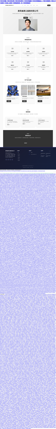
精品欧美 (13, 300)
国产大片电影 (7, 398)
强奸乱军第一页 (43, 372)
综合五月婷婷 (28, 202)
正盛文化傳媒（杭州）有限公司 (43, 156)
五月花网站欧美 (29, 253)
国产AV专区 (21, 365)
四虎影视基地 (21, 300)
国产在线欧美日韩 (12, 245)
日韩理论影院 (38, 354)
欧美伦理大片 (46, 354)
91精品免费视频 (24, 387)
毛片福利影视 (15, 198)
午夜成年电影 (21, 394)
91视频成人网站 (9, 214)
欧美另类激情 (45, 199)
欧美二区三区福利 (39, 242)
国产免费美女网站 (15, 355)
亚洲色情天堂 (42, 201)
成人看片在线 (13, 278)
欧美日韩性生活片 (9, 418)
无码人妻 (38, 369)
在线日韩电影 (52, 261)
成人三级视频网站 (26, 210)
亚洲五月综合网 (34, 376)
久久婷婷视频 (33, 307)
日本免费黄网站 (19, 193)
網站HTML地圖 (31, 167)
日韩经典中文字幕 (11, 304)
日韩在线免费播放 (3, 209)
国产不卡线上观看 (32, 241)
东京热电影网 (16, 261)
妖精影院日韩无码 (10, 184)
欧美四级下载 (44, 275)
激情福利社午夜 (35, 180)
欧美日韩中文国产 (19, 232)
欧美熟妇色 (31, 303)
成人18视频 (47, 300)
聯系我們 (37, 5)
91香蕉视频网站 (36, 191)
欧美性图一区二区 (51, 365)
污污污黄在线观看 (20, 383)
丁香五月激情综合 (31, 249)
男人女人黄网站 (52, 305)
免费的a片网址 (44, 351)
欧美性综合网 (16, 269)
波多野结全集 (8, 210)
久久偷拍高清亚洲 (43, 393)
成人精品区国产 (16, 219)
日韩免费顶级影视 (29, 393)
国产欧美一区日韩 (35, 268)
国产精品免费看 (40, 177)
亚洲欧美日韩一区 (48, 208)
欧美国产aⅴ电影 (44, 194)
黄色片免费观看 (10, 401)
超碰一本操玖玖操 (45, 412)
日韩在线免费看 (39, 378)
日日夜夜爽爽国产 (50, 298)
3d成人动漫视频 (31, 216)
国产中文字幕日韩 (24, 274)
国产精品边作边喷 (15, 267)
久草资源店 (5, 399)
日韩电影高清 (25, 381)
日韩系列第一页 (27, 205)
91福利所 (27, 409)
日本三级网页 (20, 266)
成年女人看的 (49, 274)
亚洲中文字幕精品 (20, 202)
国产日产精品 (7, 199)
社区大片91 (5, 411)
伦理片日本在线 (31, 212)
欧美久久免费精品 (12, 276)
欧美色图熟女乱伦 (50, 377)
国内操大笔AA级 (49, 182)
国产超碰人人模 (12, 182)
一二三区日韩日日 (12, 392)
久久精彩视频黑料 (33, 261)
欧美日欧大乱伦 (45, 388)
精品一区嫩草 (12, 254)
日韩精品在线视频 (35, 267)
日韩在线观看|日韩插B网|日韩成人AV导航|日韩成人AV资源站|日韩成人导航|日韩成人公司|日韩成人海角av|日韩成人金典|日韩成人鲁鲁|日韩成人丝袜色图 (21, 281)
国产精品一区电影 (31, 309)
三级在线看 (49, 405)
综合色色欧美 (13, 264)
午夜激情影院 (37, 252)
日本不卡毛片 (27, 238)
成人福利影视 (50, 312)
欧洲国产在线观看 (2, 276)
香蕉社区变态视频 (32, 207)
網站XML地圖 (24, 167)
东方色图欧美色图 (51, 229)
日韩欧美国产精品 (44, 383)
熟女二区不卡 (54, 406)
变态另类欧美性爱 (10, 312)
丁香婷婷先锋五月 (35, 177)
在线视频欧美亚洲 (30, 267)
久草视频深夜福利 (9, 417)
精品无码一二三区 (37, 358)
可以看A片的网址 (44, 183)
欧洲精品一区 (49, 276)
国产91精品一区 (25, 236)
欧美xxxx (42, 296)
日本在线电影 (16, 314)
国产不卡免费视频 (46, 272)
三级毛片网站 (7, 309)
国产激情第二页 (44, 398)
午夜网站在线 (4, 180)
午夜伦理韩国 (16, 371)
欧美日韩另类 (19, 227)
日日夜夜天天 (21, 226)
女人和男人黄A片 (32, 231)
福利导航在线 (34, 272)
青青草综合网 (21, 248)
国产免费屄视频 (45, 276)
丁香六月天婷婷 (33, 368)
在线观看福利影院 (36, 270)
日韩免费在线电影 (3, 186)
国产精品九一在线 (24, 225)
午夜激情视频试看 (5, 416)
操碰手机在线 (41, 370)
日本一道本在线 (10, 386)
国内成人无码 (29, 213)
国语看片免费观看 (20, 269)
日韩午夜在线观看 (26, 401)
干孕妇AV (24, 398)
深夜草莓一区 (49, 398)
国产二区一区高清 (43, 381)
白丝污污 (49, 387)
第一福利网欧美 (46, 205)
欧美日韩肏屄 (35, 266)
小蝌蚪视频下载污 (49, 407)
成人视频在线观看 (49, 383)
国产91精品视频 (31, 215)
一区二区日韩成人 (12, 373)
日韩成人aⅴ (8, 375)
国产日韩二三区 (40, 209)
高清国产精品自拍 (47, 309)
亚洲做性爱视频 (25, 254)
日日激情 (30, 425)
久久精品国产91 (12, 241)
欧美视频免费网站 (23, 187)
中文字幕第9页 (13, 250)
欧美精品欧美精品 (15, 266)
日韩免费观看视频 (19, 420)
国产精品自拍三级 (33, 420)
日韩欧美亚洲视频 (40, 204)
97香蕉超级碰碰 (14, 232)
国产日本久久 (21, 236)
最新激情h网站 (11, 314)
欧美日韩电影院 (27, 313)
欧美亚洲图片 (52, 226)
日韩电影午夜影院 (6, 317)
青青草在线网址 (29, 399)
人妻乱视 (18, 377)
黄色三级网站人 (17, 239)
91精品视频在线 (44, 254)
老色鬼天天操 (45, 211)
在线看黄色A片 (39, 383)
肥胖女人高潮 (24, 399)
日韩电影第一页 (9, 385)
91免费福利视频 (29, 197)
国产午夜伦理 (8, 195)
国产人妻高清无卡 (42, 229)
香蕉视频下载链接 (48, 369)
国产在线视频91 (30, 208)
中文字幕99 (16, 387)
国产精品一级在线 (26, 249)
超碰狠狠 (31, 305)
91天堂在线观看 (33, 263)
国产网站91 (17, 351)
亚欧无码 (3, 361)
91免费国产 (34, 408)
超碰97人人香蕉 (9, 190)
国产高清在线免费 (41, 224)
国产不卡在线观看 (6, 302)
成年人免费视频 (11, 393)
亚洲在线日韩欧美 (27, 258)
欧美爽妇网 (53, 294)
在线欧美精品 (36, 186)
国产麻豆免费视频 (17, 409)
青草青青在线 (53, 363)
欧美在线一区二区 (44, 424)
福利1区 (43, 417)
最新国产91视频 (20, 366)
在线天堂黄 (35, 317)
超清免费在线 (27, 419)
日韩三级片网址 (35, 388)
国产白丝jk (47, 302)
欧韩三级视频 (26, 384)
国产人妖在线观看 (16, 236)
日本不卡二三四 (11, 405)
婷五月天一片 (42, 306)
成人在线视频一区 (52, 183)
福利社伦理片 (39, 266)
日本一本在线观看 (27, 207)
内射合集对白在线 (7, 205)
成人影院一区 (46, 366)
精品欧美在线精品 (31, 401)
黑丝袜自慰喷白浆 (11, 387)
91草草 (4, 309)
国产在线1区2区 (8, 200)
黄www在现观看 (28, 368)
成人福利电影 (17, 384)
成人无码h (22, 317)
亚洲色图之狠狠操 (13, 296)
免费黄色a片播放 (36, 238)
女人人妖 (18, 299)
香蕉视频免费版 (9, 258)
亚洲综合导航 (30, 360)
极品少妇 (12, 363)
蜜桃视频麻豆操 (35, 212)
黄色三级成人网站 (12, 309)
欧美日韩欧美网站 (12, 259)
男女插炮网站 (22, 200)
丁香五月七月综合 (51, 302)
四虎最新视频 (12, 180)
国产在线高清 (10, 277)
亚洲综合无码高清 (37, 250)
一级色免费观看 (16, 364)
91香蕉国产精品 (3, 269)
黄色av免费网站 (30, 404)
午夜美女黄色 (2, 308)
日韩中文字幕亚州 (50, 220)
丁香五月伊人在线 (3, 238)
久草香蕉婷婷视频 (33, 398)
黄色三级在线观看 (21, 216)
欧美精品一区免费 (2, 270)
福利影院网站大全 (52, 225)
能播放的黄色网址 (52, 413)
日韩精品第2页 (9, 256)
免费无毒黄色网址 (24, 295)
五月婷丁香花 (42, 354)
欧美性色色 (51, 368)
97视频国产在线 (2, 407)
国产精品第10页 (44, 186)
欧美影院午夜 (7, 388)
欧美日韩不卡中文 (36, 239)
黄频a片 (32, 387)
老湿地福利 (28, 413)
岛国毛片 (8, 421)
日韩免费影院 (46, 397)
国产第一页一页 (12, 271)
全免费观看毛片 (4, 402)
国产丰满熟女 (17, 250)
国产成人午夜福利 (45, 317)
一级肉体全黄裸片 (44, 314)
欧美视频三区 (3, 219)
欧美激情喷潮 (45, 244)
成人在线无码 (44, 304)
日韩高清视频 (28, 266)
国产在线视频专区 (51, 248)
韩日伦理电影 (32, 313)
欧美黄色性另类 (12, 191)
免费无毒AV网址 (44, 295)
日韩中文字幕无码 (38, 314)
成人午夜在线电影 (15, 418)
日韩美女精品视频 (32, 223)
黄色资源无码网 (11, 270)
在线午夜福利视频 (26, 191)
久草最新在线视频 (14, 223)
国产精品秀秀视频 (18, 215)
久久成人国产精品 (43, 225)
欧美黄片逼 (34, 360)
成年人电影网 (25, 182)
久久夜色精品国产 (35, 204)
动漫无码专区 (51, 373)
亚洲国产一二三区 (16, 310)
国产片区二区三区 (27, 259)
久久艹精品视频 (14, 242)
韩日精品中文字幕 (21, 208)
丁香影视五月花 (31, 188)
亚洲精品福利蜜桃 (9, 223)
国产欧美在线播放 (23, 211)
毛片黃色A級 (47, 362)
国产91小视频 (30, 314)
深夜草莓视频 (44, 426)
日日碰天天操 (36, 232)
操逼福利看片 (20, 196)
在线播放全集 (34, 255)
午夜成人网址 (35, 195)
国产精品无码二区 (7, 224)
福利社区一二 (34, 245)
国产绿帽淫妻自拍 (36, 181)
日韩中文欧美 (50, 402)
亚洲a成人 (42, 422)
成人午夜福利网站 (49, 307)
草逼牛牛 (53, 314)
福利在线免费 (33, 273)
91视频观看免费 (46, 224)
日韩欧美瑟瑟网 (49, 314)
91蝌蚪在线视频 (15, 202)
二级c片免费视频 (3, 251)
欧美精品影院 (27, 181)
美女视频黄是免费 (27, 379)
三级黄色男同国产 (22, 305)
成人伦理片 (5, 355)
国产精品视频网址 (37, 384)
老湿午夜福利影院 (30, 264)
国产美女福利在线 (3, 204)
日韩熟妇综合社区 (39, 294)
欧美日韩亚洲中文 (51, 388)
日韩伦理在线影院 (31, 237)
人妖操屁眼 (6, 306)
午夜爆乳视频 (35, 216)
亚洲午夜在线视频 (39, 271)
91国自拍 (52, 404)
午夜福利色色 (30, 183)
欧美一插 (37, 380)
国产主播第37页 (16, 268)
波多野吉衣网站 (48, 186)
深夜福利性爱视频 (45, 193)
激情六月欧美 (50, 193)
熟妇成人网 (49, 361)
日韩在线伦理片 (7, 408)
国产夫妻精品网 (47, 184)
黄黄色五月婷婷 (34, 229)
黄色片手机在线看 (9, 262)
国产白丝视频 (22, 206)
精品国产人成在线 (38, 218)
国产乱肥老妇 (5, 217)
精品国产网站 (29, 199)
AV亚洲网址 (11, 354)
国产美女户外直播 (26, 251)
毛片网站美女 (15, 312)
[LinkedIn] (12, 159)
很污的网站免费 (41, 244)
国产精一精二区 (36, 194)
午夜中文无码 (10, 419)
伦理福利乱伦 (11, 381)
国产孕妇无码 (46, 181)
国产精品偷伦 (2, 397)
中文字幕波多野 (22, 407)
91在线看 (44, 305)
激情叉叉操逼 (40, 303)
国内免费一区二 (51, 262)
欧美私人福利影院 (38, 226)
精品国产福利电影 (12, 195)
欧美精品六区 (25, 403)
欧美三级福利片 (11, 199)
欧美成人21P (49, 409)
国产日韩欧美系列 (10, 355)
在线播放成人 (54, 269)
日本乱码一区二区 (16, 361)
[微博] (8, 159)
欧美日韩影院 (40, 424)
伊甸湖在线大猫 (7, 213)
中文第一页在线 (3, 207)
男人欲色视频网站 (49, 221)
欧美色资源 (19, 400)
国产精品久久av (46, 262)
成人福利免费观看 (5, 357)
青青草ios (52, 416)
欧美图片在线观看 (48, 192)
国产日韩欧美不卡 (26, 298)
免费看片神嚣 (32, 190)
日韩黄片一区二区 (46, 249)
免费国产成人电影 (3, 424)
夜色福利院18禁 (38, 234)
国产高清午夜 (40, 274)
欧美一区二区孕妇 (8, 250)
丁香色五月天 (48, 213)
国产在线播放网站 (47, 216)
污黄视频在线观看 (6, 208)
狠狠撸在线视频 (12, 240)
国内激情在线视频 (29, 225)
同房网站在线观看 (49, 355)
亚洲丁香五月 (23, 309)
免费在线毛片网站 (24, 196)
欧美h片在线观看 (6, 236)
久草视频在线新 (27, 188)
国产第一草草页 (46, 191)
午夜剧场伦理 (22, 298)
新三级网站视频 (28, 235)
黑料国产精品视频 (25, 297)
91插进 (27, 389)
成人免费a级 (51, 374)
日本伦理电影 (42, 228)
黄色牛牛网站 (5, 177)
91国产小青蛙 (48, 305)
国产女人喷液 (16, 235)
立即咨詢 (49, 5)
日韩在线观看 (42, 262)
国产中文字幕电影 (51, 219)
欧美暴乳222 (45, 380)
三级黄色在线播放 (8, 311)
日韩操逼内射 (2, 380)
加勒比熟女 (39, 381)
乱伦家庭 (31, 407)
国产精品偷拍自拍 (20, 414)
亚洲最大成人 (3, 408)
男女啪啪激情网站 (25, 228)
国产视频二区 (37, 273)
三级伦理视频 (29, 307)
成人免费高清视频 (29, 391)
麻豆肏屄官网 (13, 214)
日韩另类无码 (37, 263)
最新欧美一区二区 (48, 375)
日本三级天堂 (34, 233)
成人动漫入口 (41, 258)
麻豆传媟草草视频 (42, 263)
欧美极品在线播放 (11, 236)
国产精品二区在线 (3, 223)
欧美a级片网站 (7, 369)
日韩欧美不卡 (51, 412)
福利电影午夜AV (26, 260)
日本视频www (19, 402)
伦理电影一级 (45, 267)
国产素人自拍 (53, 297)
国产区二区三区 (50, 191)
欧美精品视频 (45, 370)
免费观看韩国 (41, 245)
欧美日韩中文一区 (6, 362)
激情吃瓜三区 (32, 385)
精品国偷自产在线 (44, 242)
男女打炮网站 (8, 269)
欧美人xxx (7, 381)
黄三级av (6, 294)
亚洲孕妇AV (5, 299)
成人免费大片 (39, 216)
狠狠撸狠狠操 (53, 265)
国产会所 (1, 379)
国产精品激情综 (44, 266)
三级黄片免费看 (53, 369)
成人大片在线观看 (48, 275)
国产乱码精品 (43, 243)
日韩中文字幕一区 (46, 368)
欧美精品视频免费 (27, 372)
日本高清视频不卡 (32, 252)
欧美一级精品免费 (27, 377)
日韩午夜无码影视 (20, 268)
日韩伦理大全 (53, 273)
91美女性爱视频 (48, 226)
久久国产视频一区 (40, 368)
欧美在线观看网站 (40, 188)
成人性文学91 (3, 390)
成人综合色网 (24, 263)
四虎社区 (23, 372)
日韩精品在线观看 (11, 307)
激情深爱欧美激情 (12, 224)
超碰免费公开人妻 (40, 264)
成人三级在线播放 (9, 230)
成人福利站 (6, 361)
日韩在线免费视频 (34, 399)
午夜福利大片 (26, 208)
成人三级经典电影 (20, 254)
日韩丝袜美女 (18, 395)
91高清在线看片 (9, 197)
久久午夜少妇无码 (36, 205)
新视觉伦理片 (3, 192)
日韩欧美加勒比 (20, 274)
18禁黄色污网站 (48, 233)
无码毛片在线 (28, 243)
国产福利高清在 (16, 304)
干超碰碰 (46, 379)
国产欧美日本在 (48, 360)
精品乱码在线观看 (3, 195)
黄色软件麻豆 (53, 217)
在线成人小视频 (20, 262)
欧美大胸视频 (13, 256)
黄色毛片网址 (13, 206)
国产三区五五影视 (47, 227)
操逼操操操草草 (24, 265)
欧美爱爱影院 (38, 201)
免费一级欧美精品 (18, 185)
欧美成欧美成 (39, 251)
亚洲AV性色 (48, 381)
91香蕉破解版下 (2, 423)
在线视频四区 (13, 187)
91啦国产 (27, 425)
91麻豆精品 (21, 380)
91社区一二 (31, 371)
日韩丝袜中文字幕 (4, 242)
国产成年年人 (52, 391)
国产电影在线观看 (6, 360)
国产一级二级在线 (6, 366)
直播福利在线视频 (10, 358)
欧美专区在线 (44, 190)
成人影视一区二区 (25, 203)
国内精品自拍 (27, 427)
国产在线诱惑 (12, 209)
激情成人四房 (19, 235)
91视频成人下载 (3, 221)
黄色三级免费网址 (25, 314)
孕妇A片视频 (18, 389)
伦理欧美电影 (50, 181)
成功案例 (31, 5)
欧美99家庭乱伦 (16, 208)
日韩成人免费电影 (34, 308)
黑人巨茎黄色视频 (39, 236)
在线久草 (48, 304)
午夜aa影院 (6, 400)
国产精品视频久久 (37, 235)
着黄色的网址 (14, 257)
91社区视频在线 (28, 234)
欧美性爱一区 (30, 361)
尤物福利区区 (30, 245)
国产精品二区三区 (50, 210)
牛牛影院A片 (5, 404)
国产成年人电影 (22, 204)
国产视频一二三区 (32, 234)
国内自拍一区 (28, 246)
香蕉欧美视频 (52, 399)
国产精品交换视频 (4, 376)
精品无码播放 (31, 227)
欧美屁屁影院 (40, 232)
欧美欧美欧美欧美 (3, 415)
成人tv (24, 404)
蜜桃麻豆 (29, 306)
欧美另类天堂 (7, 268)
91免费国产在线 (22, 264)
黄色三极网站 (19, 190)
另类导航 (47, 394)
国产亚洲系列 (17, 419)
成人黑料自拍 (4, 239)
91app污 (27, 367)
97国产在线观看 (32, 362)
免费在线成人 (8, 186)
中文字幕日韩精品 (39, 317)
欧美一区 (45, 392)
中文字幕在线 (38, 299)
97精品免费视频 (36, 198)
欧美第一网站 (31, 195)
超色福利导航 (38, 228)
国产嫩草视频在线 (13, 408)
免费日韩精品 (24, 234)
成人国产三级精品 (14, 190)
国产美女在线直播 (16, 354)
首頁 (22, 5)
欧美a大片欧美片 (36, 249)
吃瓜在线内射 (38, 248)
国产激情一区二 (41, 238)
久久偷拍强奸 (35, 193)
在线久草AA (3, 398)
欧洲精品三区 (8, 259)
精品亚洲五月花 (21, 191)
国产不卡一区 (28, 211)
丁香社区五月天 (11, 310)
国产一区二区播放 (17, 271)
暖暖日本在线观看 (10, 299)
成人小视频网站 (42, 358)
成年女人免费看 (16, 196)
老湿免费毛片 (36, 422)
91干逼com (11, 356)
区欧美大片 (15, 301)
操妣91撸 (13, 313)
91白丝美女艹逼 (23, 242)
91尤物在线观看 (52, 309)
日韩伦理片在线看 (4, 312)
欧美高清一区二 (5, 249)
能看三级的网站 (21, 364)
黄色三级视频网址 (9, 188)
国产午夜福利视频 (43, 213)
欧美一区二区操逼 (33, 213)
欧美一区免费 (30, 228)
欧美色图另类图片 (38, 398)
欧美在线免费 (35, 203)
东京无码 (42, 425)
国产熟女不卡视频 (45, 231)
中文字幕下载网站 (18, 238)
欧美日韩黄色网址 (38, 417)
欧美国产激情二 (41, 298)
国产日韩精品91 (46, 250)
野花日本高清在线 (24, 301)
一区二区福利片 (36, 237)
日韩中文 (35, 367)
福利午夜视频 (42, 382)
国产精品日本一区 (45, 294)
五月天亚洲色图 (45, 356)
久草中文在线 (27, 217)
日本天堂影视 (27, 242)
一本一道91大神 (12, 409)
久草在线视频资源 (43, 307)
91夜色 (46, 409)
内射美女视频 (26, 180)
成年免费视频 (15, 404)
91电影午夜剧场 (17, 313)
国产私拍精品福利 (42, 403)
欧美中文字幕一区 (10, 376)
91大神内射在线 (19, 230)
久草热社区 (45, 377)
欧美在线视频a (44, 268)
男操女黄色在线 (46, 220)
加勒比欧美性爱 (29, 182)
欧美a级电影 (45, 425)
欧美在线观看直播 (23, 247)
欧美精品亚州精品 (18, 181)
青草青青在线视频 (16, 207)
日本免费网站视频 (23, 243)
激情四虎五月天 (25, 359)
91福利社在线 (4, 428)
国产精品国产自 (25, 267)
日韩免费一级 (14, 272)
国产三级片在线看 (12, 369)
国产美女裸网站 (40, 254)
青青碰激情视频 (42, 379)
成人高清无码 (45, 204)
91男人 (37, 420)
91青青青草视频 (18, 252)
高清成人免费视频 (48, 203)
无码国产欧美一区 (19, 312)
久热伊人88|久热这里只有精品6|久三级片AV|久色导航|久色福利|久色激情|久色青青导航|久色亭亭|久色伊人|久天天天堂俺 (18, 288)
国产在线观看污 (42, 202)
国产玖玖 (52, 403)
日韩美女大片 (38, 296)
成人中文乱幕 (36, 188)
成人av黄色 (20, 397)
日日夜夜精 (15, 359)
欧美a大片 (40, 413)
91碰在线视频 (9, 415)
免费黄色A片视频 (32, 372)
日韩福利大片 (32, 356)
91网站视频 (23, 373)
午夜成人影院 (30, 248)
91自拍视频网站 (17, 200)
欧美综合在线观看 (4, 232)
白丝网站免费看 (12, 210)
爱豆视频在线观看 (12, 388)
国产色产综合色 (42, 184)
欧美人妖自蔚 (43, 261)
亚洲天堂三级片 (44, 222)
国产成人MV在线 (40, 267)
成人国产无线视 (18, 258)
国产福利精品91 (35, 391)
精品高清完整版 (4, 260)
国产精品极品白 (7, 255)
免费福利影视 (28, 356)
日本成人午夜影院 (32, 230)
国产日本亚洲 (3, 261)
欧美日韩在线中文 (13, 396)
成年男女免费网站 (32, 259)
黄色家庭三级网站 (28, 428)
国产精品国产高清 (49, 218)
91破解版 (2, 405)
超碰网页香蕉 (13, 204)
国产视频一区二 (33, 302)
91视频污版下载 (51, 184)
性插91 (21, 388)
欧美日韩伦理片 (51, 205)
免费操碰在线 (28, 192)
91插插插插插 (20, 385)
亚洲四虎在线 (17, 394)
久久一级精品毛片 (25, 370)
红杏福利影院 (10, 257)
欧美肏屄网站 (52, 213)
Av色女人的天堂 (42, 230)
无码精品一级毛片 (5, 202)
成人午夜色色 (54, 295)
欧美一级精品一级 (30, 403)
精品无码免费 (23, 227)
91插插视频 (12, 371)
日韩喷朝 (28, 355)
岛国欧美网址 (13, 189)
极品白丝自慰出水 (33, 201)
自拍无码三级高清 (44, 313)
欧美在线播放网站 (14, 426)
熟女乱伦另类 (24, 385)
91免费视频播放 (53, 393)
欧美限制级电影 (6, 372)
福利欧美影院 (35, 242)
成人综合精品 (48, 266)
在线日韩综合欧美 (44, 274)
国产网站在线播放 (16, 205)
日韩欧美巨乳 (30, 359)
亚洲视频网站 (38, 247)
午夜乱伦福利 (47, 200)
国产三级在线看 (2, 409)
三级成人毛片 (37, 385)
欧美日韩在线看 (20, 410)
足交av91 (52, 409)
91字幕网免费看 (36, 190)
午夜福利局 (6, 308)
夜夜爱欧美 (16, 297)
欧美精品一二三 (47, 187)
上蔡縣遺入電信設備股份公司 (48, 156)
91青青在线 (23, 354)
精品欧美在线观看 (24, 374)
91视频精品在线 (29, 220)
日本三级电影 (24, 202)
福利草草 (30, 351)
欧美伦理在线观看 (3, 259)
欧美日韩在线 (20, 355)
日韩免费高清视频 (9, 383)
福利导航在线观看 (32, 257)
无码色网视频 (49, 380)
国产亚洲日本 (30, 390)
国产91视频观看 (9, 187)
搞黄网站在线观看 (6, 273)
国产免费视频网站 (52, 197)
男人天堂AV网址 (14, 414)
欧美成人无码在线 (46, 395)
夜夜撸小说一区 (32, 181)
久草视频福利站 (2, 182)
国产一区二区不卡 (7, 261)
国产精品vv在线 (21, 304)
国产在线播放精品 (27, 252)
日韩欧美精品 (17, 224)
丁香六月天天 (22, 272)
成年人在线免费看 (25, 218)
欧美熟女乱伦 (12, 205)
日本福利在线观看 (19, 386)
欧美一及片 (49, 313)
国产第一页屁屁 (20, 418)
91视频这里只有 (17, 194)
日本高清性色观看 (21, 195)
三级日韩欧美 (23, 177)
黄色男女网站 (50, 296)
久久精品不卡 (24, 192)
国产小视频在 (28, 400)
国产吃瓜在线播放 (19, 426)
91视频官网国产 (51, 354)
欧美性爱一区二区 (40, 277)
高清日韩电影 (17, 245)
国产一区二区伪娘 (9, 238)
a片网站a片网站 (36, 278)
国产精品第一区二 (24, 391)
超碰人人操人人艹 (42, 386)
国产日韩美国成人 (5, 220)
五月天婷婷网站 (10, 193)
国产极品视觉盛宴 (48, 359)
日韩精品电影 (48, 357)
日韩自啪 (28, 381)
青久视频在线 (21, 182)
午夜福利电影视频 (36, 421)
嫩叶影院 (1, 401)
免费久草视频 (4, 256)
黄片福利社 (30, 380)
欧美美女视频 (11, 301)
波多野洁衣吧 (28, 385)
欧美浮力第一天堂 (10, 404)
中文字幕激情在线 (17, 237)
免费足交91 (28, 387)
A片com (34, 357)
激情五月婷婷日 (9, 253)
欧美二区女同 (26, 264)
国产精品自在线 (11, 268)
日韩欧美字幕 (35, 378)
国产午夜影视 (41, 385)
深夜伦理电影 (10, 211)
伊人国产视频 (46, 259)
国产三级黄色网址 (47, 261)
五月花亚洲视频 (15, 308)
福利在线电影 (54, 181)
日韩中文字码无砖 (36, 210)
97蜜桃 (29, 370)
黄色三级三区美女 (18, 187)
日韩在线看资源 (28, 398)
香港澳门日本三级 (38, 355)
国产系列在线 (6, 419)
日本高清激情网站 (41, 377)
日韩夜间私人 (14, 217)
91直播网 (14, 317)
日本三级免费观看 (40, 412)
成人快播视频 (33, 301)
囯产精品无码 (18, 188)
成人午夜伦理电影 (29, 196)
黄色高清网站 (51, 252)
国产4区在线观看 (47, 378)
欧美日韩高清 (14, 402)
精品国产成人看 (28, 382)
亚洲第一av (10, 400)
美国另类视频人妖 (31, 209)
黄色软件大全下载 (34, 219)
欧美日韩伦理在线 (46, 223)
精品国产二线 (25, 224)
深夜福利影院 (10, 272)
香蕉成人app (29, 295)
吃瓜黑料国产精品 (51, 200)
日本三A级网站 (33, 386)
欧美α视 (48, 426)
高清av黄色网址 (3, 247)
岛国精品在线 (32, 211)
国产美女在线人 (9, 413)
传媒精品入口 (10, 181)
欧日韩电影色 (50, 223)
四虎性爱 (39, 393)
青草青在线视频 (14, 398)
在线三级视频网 (34, 225)
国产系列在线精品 (3, 278)
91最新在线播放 (14, 411)
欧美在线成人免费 (3, 314)
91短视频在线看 (24, 201)
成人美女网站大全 (12, 183)
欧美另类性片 (3, 194)
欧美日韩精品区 (25, 261)
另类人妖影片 (54, 267)
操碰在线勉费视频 (41, 189)
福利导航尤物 (13, 238)
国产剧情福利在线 (22, 189)
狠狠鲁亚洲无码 (6, 196)
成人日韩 (20, 310)
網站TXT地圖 (27, 167)
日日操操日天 (16, 370)
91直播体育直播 (12, 207)
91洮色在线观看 (4, 254)
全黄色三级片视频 (32, 405)
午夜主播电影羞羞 (44, 195)
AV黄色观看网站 (8, 251)
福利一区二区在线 (5, 389)
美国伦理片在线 (46, 238)
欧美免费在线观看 (44, 221)
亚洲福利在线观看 (39, 260)
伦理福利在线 (17, 305)
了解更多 (31, 141)
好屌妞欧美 (48, 376)
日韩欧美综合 (8, 231)
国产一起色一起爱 (39, 215)
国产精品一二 (47, 219)
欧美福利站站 (25, 233)
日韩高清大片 (14, 188)
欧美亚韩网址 (4, 203)
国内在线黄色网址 (41, 309)
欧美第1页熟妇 (42, 272)
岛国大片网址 (4, 313)
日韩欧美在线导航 (20, 404)
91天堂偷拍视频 (26, 216)
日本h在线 (53, 379)
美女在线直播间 (51, 382)
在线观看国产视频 (41, 214)
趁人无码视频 (28, 190)
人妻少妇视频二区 (40, 297)
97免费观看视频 (54, 372)
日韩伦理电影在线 (43, 357)
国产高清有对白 (13, 391)
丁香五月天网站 (45, 361)
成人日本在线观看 (49, 389)
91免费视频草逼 (32, 214)
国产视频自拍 (17, 388)
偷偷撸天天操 (42, 419)
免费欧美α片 (34, 248)
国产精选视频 (25, 199)
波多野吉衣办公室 (38, 374)
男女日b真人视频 (17, 206)
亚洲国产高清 (12, 231)
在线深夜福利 (38, 262)
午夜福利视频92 (18, 186)
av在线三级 (44, 300)
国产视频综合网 (51, 423)
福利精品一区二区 (14, 416)
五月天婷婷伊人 (29, 263)
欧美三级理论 (28, 395)
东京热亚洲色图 (11, 361)
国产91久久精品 (22, 210)
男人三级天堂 (43, 241)
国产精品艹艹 (43, 408)
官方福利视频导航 (28, 247)
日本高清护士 (17, 260)
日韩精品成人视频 (38, 397)
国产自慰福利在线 (53, 400)
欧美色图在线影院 (30, 365)
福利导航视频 (4, 383)
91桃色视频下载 (43, 196)
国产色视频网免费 (10, 196)
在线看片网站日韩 (15, 225)
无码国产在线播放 (22, 205)
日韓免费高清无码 (10, 198)
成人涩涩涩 (18, 424)
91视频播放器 (29, 354)
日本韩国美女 (28, 275)
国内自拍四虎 (44, 310)
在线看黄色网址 (4, 413)
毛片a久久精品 (48, 386)
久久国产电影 (18, 244)
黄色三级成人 (8, 229)
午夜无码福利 (7, 390)
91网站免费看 (35, 404)
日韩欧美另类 (12, 380)
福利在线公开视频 (22, 423)
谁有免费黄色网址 (9, 201)
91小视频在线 (14, 306)
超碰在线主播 (44, 236)
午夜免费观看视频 (19, 378)
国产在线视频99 (44, 212)
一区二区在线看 (49, 194)
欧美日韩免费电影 (10, 228)
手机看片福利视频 (14, 385)
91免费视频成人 (19, 277)
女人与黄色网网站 (5, 304)
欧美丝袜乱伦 (35, 271)
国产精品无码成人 (21, 427)
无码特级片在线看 (51, 426)
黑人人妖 (38, 376)
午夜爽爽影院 (42, 199)
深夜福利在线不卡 (49, 244)
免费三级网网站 (36, 303)
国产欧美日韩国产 (30, 357)
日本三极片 (28, 394)
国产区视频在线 (14, 243)
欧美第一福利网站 (21, 250)
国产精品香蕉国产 (14, 262)
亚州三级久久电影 (37, 419)
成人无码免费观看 (50, 311)
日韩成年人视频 (8, 216)
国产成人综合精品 (38, 307)
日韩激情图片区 (41, 257)
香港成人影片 (51, 187)
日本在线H (8, 351)
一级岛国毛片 (18, 217)
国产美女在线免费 (22, 214)
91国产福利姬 (17, 300)
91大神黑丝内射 (50, 189)
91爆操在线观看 (49, 206)
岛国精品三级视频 (11, 212)
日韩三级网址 (37, 400)
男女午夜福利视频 (46, 228)
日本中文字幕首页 (8, 378)
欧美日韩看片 (35, 412)
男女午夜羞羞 (14, 244)
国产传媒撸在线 (34, 184)
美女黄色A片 (4, 367)
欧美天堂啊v (31, 311)
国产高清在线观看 (49, 209)
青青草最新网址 (7, 233)
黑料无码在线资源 (30, 270)
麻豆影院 (43, 378)
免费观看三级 (37, 373)
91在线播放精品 (39, 399)
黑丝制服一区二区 (14, 277)
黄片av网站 (28, 312)
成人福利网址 (32, 379)
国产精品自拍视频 (36, 365)
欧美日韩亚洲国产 (5, 359)
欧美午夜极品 (8, 222)
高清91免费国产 (22, 260)
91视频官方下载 (14, 177)
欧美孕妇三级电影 (5, 211)
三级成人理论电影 (23, 396)
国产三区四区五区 (8, 426)
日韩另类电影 (48, 391)
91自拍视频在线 (45, 402)
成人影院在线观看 (2, 298)
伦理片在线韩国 (2, 235)
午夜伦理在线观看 (20, 212)
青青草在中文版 (11, 359)
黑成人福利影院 (27, 227)
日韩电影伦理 (46, 189)
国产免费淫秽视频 (41, 259)
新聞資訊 (34, 5)
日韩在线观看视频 (37, 411)
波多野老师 (1, 382)
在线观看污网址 (23, 238)
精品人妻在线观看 (19, 413)
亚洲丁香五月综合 (21, 375)
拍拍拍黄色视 (32, 382)
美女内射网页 (4, 230)
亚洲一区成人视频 (8, 237)
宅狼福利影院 (25, 219)
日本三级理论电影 (52, 266)
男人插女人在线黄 (41, 278)
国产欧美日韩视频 (3, 271)
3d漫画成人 (24, 420)
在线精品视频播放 (49, 364)
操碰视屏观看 (38, 272)
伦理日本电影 (41, 365)
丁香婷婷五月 (45, 177)
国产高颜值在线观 (5, 225)
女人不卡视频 (50, 250)
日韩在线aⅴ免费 (52, 418)
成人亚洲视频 (7, 212)
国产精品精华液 (5, 187)
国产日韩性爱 (45, 198)
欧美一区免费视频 (53, 370)
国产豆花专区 (42, 240)
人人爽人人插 (36, 192)
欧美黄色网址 (34, 354)
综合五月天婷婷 (16, 397)
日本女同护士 (9, 189)
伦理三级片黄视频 (10, 202)
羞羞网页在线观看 (38, 265)
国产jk (37, 368)
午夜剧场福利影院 (27, 422)
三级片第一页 (23, 230)
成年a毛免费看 (19, 372)
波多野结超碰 (15, 184)
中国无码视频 (13, 215)
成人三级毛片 (53, 390)
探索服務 (25, 17)
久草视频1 (44, 363)
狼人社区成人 (21, 222)
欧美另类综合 (28, 420)
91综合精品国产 (31, 203)
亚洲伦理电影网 (42, 410)
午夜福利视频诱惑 (50, 303)
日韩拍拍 (17, 369)
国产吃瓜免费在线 (49, 254)
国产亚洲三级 (12, 390)
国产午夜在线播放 (5, 257)
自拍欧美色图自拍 (42, 362)
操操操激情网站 (33, 310)
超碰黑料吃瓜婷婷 (25, 418)
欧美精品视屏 (39, 219)
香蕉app (28, 303)
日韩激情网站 (48, 183)
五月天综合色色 (10, 234)
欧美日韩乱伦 (3, 369)
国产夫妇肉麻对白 (4, 420)
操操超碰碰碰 (41, 210)
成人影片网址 (41, 253)
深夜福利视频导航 (34, 182)
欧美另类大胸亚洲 (46, 240)
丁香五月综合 (10, 264)
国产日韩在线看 (26, 408)
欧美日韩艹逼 (9, 379)
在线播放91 (41, 376)
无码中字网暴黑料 (14, 234)
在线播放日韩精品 (21, 362)
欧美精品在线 (16, 212)
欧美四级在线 (38, 185)
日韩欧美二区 (50, 258)
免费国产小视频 (53, 275)
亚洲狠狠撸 (31, 317)
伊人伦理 (8, 296)
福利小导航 (31, 364)
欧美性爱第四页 (17, 204)
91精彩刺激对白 (5, 188)
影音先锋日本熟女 (7, 371)
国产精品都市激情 (50, 199)
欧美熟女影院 (24, 184)
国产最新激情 (23, 235)
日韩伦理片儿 (38, 386)
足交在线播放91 (5, 181)
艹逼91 (25, 367)
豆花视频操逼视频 (52, 306)
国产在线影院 (33, 187)
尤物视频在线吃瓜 (37, 362)
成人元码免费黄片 (31, 276)
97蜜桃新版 (29, 310)
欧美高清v (47, 411)
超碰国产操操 (47, 358)
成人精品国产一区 (52, 376)
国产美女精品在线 (44, 218)
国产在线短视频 (43, 197)
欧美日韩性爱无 (38, 301)
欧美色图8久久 (32, 373)
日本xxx (5, 391)
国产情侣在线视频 (20, 228)
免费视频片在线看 (41, 252)
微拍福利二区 (42, 185)
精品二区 (3, 412)
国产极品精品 (23, 259)
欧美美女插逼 (33, 400)
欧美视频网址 (26, 406)
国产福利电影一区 (47, 418)
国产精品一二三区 (11, 208)
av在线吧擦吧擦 (14, 197)
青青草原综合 (43, 200)
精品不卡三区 (32, 394)
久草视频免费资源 (27, 241)
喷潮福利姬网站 (14, 424)
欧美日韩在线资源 (41, 256)
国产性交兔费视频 (4, 253)
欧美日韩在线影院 (49, 351)
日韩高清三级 (22, 408)
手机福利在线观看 (25, 380)
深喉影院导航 (8, 241)
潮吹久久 (11, 423)
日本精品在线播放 (12, 351)
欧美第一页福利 (9, 260)
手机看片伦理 (42, 301)
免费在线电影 (23, 368)
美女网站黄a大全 (46, 252)
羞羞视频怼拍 (42, 395)
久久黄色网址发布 (36, 211)
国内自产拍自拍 (24, 232)
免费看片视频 (31, 409)
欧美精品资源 (49, 260)
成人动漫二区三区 (3, 210)
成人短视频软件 (25, 255)
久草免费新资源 (22, 186)
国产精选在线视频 (30, 369)
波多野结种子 (19, 223)
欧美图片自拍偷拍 (18, 373)
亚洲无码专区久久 (48, 236)
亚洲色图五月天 (37, 199)
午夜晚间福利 (30, 272)
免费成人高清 (5, 234)
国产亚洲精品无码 (39, 182)
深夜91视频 (28, 396)
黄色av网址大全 (16, 213)
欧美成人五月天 (9, 278)
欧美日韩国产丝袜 (25, 248)
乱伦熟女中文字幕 (31, 191)
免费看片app (47, 299)
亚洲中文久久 (9, 377)
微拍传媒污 (41, 384)
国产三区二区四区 (40, 308)
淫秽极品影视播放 (17, 247)
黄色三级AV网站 (7, 235)
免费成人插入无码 (48, 403)
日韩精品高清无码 (43, 265)
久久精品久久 (13, 237)
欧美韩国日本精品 (20, 371)
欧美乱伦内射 (23, 411)
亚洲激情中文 (45, 209)
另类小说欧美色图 (53, 422)
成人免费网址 (35, 227)
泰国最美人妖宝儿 (42, 400)
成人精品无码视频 (52, 255)
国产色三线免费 (44, 182)
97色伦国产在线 (22, 278)
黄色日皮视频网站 (8, 298)
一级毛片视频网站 (49, 269)
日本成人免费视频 (10, 225)
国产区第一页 (45, 296)
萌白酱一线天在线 (9, 248)
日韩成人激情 (42, 409)
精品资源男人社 (7, 219)
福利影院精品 (4, 241)
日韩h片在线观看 (48, 190)
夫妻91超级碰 (50, 379)
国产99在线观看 (22, 363)
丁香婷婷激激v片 (12, 239)
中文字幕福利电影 (24, 262)
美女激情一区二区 (22, 231)
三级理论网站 (32, 192)
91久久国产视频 (42, 187)
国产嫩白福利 (21, 224)
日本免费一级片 (19, 295)
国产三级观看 (31, 239)
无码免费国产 (13, 298)
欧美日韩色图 (45, 311)
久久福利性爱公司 (7, 396)
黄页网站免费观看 (46, 427)
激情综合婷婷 (42, 235)
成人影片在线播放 (52, 256)
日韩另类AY (40, 312)
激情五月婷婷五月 (40, 427)
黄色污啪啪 (5, 295)
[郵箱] (10, 159)
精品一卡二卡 (40, 268)
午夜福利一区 (35, 221)
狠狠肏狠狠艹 (37, 309)
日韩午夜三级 (12, 216)
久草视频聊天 (11, 317)
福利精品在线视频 (26, 206)
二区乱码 (17, 375)
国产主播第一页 (22, 209)
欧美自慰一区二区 (3, 395)
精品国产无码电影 (38, 243)
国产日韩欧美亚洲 (34, 300)
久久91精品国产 (40, 276)
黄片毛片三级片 (44, 364)
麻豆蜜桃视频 (33, 224)
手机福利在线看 (7, 191)
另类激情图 (39, 407)
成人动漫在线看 (20, 198)
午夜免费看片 (22, 237)
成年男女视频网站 (2, 381)
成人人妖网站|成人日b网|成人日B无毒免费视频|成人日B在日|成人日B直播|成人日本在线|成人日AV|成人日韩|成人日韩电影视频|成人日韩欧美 (31, 292)
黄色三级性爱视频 (18, 259)
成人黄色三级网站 (31, 205)
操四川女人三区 (16, 216)
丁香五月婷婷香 (50, 259)
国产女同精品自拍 (51, 384)
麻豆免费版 (48, 367)
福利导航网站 (39, 227)
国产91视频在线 (5, 227)
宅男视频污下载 (22, 412)
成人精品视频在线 (22, 241)
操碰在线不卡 (17, 248)
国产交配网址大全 (9, 243)
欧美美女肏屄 (30, 410)
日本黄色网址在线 (4, 418)
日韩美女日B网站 (13, 247)
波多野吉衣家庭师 (14, 417)
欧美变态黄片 (34, 228)
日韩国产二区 (22, 249)
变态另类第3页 (41, 198)
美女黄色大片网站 (50, 424)
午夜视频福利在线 (10, 370)
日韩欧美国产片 (17, 425)
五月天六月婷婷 (45, 217)
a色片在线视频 (42, 247)
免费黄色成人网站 (38, 360)
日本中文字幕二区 (41, 191)
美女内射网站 (47, 301)
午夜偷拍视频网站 (31, 418)
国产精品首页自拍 (22, 313)
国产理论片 (53, 296)
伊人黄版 (40, 304)
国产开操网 (31, 408)
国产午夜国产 (33, 411)
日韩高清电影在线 (6, 393)
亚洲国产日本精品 (45, 404)
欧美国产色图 (42, 248)
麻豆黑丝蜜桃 (15, 381)
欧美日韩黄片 (43, 219)
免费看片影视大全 (31, 278)
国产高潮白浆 (28, 277)
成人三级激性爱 (31, 427)
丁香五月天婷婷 (44, 192)
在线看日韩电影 (46, 239)
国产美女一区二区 (49, 268)
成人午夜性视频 (22, 258)
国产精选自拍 (21, 229)
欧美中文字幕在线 (7, 297)
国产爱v (31, 363)
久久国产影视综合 (43, 407)
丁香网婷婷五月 (52, 304)
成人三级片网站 (40, 414)
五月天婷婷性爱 (51, 185)
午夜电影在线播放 (4, 206)
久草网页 (50, 419)
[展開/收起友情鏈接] (50, 151)
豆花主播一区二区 (49, 222)
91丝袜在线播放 (35, 387)
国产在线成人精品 (31, 210)
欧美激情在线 (29, 415)
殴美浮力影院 (31, 375)
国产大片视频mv (12, 200)
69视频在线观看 (52, 395)
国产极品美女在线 (29, 233)
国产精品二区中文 (44, 269)
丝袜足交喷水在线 (46, 365)
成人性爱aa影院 (17, 214)
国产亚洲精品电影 (25, 212)
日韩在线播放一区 (24, 197)
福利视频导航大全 (40, 361)
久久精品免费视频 (42, 207)
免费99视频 (17, 403)
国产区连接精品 (6, 382)
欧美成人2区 (38, 408)
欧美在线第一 (9, 206)
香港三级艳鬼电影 (11, 360)
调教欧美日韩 (31, 242)
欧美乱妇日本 (29, 256)
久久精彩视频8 (29, 273)
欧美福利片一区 (49, 251)
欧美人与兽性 (24, 275)
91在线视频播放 (30, 254)
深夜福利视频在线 (38, 372)
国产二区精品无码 (46, 246)
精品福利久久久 (8, 209)
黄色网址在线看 (47, 263)
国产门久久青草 (35, 236)
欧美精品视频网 (6, 405)
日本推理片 (51, 410)
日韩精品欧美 (35, 403)
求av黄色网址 (29, 417)
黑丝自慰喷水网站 (11, 233)
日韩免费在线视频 (7, 182)
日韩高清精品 (6, 310)
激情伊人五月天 (11, 192)
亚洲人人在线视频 (23, 253)
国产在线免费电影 (35, 363)
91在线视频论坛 (20, 233)
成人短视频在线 (14, 295)
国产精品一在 (29, 261)
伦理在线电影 (36, 209)
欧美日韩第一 (32, 377)
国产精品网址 (50, 234)
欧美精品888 (37, 394)
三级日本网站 (31, 206)
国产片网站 (35, 313)
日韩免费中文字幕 (44, 232)
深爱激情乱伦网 (48, 399)
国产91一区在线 (8, 240)
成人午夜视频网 (37, 253)
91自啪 (36, 405)
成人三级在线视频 (22, 240)
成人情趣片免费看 (38, 233)
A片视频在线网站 (42, 205)
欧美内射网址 (35, 251)
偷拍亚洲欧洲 (34, 390)
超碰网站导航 (32, 193)
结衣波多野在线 (18, 177)
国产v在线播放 (11, 255)
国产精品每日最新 (37, 379)
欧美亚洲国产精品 (43, 251)
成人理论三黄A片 (18, 379)
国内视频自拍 (32, 266)
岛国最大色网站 (50, 425)
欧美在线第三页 (24, 303)
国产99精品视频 (38, 261)
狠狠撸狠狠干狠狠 (3, 222)
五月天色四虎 (40, 186)
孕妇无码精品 (9, 249)
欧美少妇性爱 (53, 271)
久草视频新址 (32, 277)
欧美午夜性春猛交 (14, 246)
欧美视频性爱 (46, 373)
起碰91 (6, 422)
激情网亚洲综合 (37, 231)
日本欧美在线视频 (18, 391)
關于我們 (25, 5)
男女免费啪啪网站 (38, 375)
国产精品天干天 (9, 395)
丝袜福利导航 (36, 276)
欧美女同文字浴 (45, 270)
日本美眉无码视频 (42, 255)
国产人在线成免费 (5, 263)
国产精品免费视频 (17, 276)
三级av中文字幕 (52, 227)
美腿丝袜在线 (34, 410)
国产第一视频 (36, 297)
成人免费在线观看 (39, 206)
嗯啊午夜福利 (16, 192)
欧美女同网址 (15, 255)
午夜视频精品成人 (10, 266)
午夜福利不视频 (19, 301)
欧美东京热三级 (3, 213)
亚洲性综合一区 (42, 246)
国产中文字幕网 (50, 230)
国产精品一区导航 (4, 190)
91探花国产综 (7, 356)
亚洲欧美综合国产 (5, 303)
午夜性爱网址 (5, 368)
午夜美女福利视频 (20, 294)
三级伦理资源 (32, 198)
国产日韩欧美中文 (16, 231)
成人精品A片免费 (4, 214)
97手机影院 (44, 406)
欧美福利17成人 (12, 229)
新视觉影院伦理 (14, 181)
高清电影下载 (35, 215)
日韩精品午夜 (32, 232)
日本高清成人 (11, 275)
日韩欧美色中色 (45, 258)
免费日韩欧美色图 (48, 180)
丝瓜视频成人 (41, 273)
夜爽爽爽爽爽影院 (35, 274)
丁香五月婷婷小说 (32, 235)
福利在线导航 (44, 367)
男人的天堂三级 (17, 189)
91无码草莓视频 (2, 371)
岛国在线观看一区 (21, 270)
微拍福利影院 (20, 213)
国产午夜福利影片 (27, 405)
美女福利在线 (23, 183)
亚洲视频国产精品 (37, 392)
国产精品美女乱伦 (22, 419)
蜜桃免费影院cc (16, 199)
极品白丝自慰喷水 (33, 265)
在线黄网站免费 (50, 397)
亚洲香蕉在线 (7, 270)
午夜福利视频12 (38, 240)
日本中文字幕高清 (9, 242)
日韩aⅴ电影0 (45, 297)
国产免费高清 (46, 241)
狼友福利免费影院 (28, 185)
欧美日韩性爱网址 (48, 406)
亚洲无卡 (37, 423)
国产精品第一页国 (35, 254)
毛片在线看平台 (27, 186)
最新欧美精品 (28, 232)
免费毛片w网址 (46, 382)
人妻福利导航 (44, 208)
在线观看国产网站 (19, 255)
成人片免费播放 (33, 415)
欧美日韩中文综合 (27, 240)
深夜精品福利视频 (41, 371)
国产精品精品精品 (53, 195)
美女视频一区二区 (24, 296)
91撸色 (20, 354)
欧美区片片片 (53, 359)
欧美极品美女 (23, 215)
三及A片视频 (29, 376)
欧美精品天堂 (42, 250)
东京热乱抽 (4, 374)
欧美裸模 (10, 414)
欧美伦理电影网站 (26, 194)
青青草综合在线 (7, 207)
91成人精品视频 (22, 406)
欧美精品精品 (25, 226)
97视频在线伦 (28, 392)
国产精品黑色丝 (49, 270)
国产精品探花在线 (26, 294)
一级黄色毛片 (22, 276)
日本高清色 (29, 389)
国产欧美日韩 (24, 266)
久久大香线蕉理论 (23, 190)
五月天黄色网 (49, 393)
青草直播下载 (13, 185)
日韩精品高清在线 (25, 390)
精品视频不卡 (41, 366)
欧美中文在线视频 (35, 426)
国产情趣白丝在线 (41, 181)
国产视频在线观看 (47, 243)
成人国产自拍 (40, 270)
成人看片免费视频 (9, 246)
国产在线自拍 (48, 195)
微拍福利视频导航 (6, 354)
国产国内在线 (17, 226)
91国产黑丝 (21, 403)
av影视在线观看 (34, 269)
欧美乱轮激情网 (32, 194)
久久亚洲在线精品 (27, 214)
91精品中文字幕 (10, 267)
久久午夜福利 (44, 180)
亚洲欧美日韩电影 (49, 242)
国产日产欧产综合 (4, 375)
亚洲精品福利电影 (17, 278)
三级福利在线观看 (21, 256)
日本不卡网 (31, 424)
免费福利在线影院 (39, 180)
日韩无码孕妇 (7, 414)
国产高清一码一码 (20, 376)
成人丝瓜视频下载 (52, 358)
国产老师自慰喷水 (49, 267)
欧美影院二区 (35, 305)
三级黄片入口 (2, 184)
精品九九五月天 (38, 196)
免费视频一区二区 (26, 250)
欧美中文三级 (45, 277)
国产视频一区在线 (3, 243)
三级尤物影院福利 (14, 253)
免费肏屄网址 (40, 190)
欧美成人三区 (17, 406)
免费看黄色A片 (14, 211)
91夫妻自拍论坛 (25, 410)
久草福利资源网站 (14, 383)
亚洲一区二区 (23, 421)
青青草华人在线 (46, 384)
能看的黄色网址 (39, 300)
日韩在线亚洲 (20, 314)
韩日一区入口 (47, 423)
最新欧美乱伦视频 (25, 229)
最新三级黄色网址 (45, 308)
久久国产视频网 (45, 385)
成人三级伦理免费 (40, 193)
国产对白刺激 (23, 402)
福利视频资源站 (25, 361)
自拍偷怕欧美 (40, 313)
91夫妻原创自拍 (47, 197)
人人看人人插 (6, 272)
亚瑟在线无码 (18, 272)
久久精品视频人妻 (20, 261)
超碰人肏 (31, 412)
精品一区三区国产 (3, 246)
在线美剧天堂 (20, 225)
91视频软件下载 (12, 394)
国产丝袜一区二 (25, 426)
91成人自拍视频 (45, 206)
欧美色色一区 (46, 417)
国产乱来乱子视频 (51, 272)
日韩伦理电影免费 (16, 363)
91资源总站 (28, 358)
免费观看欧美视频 (25, 245)
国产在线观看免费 (36, 304)
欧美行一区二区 (13, 260)
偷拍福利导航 (43, 216)
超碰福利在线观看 (43, 233)
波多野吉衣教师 (6, 184)
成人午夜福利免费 (13, 252)
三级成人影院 (33, 253)
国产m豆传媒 (36, 406)
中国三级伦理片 (53, 381)
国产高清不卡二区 (49, 277)
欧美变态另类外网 (4, 385)
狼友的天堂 (43, 359)
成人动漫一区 (12, 219)
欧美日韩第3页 (25, 369)
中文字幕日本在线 (32, 243)
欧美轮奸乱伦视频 (24, 415)
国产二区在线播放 (29, 296)
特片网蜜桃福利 (20, 192)
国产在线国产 (41, 380)
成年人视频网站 (53, 233)
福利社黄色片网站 (20, 184)
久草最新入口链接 (46, 235)
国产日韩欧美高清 (17, 240)
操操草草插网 (34, 389)
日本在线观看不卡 (40, 217)
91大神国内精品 (51, 411)
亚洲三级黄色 (32, 370)
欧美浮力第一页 (23, 416)
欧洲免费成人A (42, 234)
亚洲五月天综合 (9, 402)
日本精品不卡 (31, 217)
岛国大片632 (18, 412)
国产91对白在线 (49, 204)
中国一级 (32, 421)
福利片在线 (18, 382)
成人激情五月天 (20, 218)
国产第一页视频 (52, 243)
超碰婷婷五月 (33, 199)
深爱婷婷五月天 (27, 305)
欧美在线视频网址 (29, 219)
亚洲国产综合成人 (6, 305)
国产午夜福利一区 (9, 185)
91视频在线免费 (29, 397)
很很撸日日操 (12, 213)
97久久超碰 (52, 398)
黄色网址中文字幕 (30, 236)
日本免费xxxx (36, 414)
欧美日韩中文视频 (14, 372)
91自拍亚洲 (24, 394)
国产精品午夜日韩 (41, 423)
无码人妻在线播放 (7, 245)
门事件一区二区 (35, 206)
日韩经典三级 (53, 380)
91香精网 (10, 398)
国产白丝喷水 (32, 246)
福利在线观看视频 (13, 415)
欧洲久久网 (7, 384)
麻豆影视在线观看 (51, 257)
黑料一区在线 (52, 196)
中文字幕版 (43, 374)
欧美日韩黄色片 (27, 407)
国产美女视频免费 (31, 238)
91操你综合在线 (43, 302)
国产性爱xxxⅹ (53, 387)
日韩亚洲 (20, 307)
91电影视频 (32, 312)
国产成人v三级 (12, 222)
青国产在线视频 (3, 378)
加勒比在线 (30, 294)
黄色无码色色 (21, 361)
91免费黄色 (34, 296)
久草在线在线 (8, 239)
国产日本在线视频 (35, 208)
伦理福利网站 (30, 204)
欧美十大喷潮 (17, 427)
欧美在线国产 (52, 357)
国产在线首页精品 (12, 226)
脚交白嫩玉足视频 (51, 201)
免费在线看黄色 (3, 205)
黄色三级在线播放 (16, 182)
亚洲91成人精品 (20, 220)
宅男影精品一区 (7, 409)
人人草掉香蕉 (13, 248)
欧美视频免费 (52, 367)
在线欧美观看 (14, 379)
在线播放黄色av (22, 239)
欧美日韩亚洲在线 (3, 373)
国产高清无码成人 (27, 230)
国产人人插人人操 (33, 423)
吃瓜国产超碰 (27, 309)
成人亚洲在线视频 (43, 226)
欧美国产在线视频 (23, 223)
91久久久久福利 (53, 190)
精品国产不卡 (37, 257)
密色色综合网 (12, 397)
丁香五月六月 (30, 229)
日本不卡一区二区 (50, 238)
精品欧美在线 (28, 198)
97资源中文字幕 (49, 265)
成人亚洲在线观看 (26, 244)
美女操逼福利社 (25, 300)
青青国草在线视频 (52, 207)
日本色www (54, 396)
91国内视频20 (11, 389)
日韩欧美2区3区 (7, 276)
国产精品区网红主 (49, 177)
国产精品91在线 (14, 201)
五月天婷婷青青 (31, 304)
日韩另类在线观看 (19, 359)
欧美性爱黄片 (45, 405)
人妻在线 (39, 422)
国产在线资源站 (52, 249)
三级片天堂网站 (9, 313)
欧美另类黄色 (38, 245)
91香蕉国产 (3, 356)
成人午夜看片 (28, 223)
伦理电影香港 (6, 266)
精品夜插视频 (45, 273)
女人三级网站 (35, 294)
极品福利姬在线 (46, 185)
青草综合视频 (6, 387)
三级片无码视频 (38, 415)
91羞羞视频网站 (27, 177)
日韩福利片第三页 (29, 184)
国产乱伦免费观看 (18, 211)
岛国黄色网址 (30, 180)
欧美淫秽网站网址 (31, 244)
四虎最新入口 (51, 401)
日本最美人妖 (34, 226)
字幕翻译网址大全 (26, 237)
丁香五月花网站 (7, 194)
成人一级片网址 (5, 189)
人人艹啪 (46, 396)
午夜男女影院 (8, 406)
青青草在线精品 (39, 367)
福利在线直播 (34, 351)
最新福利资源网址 (51, 308)
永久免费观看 (35, 260)
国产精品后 (6, 370)
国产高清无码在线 (3, 215)
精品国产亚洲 (32, 275)
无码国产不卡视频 (45, 312)
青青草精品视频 (29, 201)
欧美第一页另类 (23, 217)
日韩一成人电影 (29, 224)
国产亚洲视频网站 (41, 249)
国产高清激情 (19, 416)
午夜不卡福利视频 (17, 309)
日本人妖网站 (2, 193)
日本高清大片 (19, 242)
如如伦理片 (38, 425)
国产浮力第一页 (37, 306)
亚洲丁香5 (49, 294)
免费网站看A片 (40, 212)
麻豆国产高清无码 (36, 366)
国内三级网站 (7, 427)
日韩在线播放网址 (18, 302)
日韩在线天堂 (5, 197)
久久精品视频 (26, 360)
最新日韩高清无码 (16, 209)
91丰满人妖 (54, 392)
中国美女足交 (5, 201)
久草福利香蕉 (2, 296)
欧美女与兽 (1, 393)
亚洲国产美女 (13, 249)
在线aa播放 (43, 391)
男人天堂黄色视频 (51, 247)
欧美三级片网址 (14, 382)
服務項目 (28, 5)
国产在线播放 (36, 356)
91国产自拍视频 (15, 263)
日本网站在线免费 (12, 412)
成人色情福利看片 (27, 373)
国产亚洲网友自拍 (15, 228)
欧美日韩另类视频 (35, 217)
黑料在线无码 (48, 225)
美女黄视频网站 (26, 204)
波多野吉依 (51, 421)
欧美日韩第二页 (24, 198)
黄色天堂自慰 (20, 273)
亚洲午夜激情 (41, 237)
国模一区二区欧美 (5, 228)
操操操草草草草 (12, 203)
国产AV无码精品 (29, 226)
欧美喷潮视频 (41, 311)
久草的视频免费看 (22, 207)
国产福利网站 (36, 277)
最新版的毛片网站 (16, 380)
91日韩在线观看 (27, 424)
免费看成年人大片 (11, 218)
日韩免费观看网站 (2, 226)
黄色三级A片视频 (46, 248)
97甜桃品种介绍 (15, 294)
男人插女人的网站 (18, 257)
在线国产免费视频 (16, 191)
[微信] (6, 159)
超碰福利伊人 (8, 180)
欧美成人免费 (22, 360)
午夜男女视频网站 (33, 262)
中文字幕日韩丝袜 (44, 215)
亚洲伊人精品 (33, 256)
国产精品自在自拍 (4, 262)
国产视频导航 (22, 377)
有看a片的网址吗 (22, 382)
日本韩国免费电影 (20, 401)
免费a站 (42, 397)
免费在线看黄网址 (27, 363)
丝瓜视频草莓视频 (30, 388)
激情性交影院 (31, 200)
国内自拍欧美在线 (19, 358)
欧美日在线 (39, 396)
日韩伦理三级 (39, 390)
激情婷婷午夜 (10, 306)
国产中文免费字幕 (29, 269)
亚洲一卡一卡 (25, 397)
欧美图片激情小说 (2, 268)
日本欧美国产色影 (43, 369)
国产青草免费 (26, 256)
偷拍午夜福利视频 (28, 402)
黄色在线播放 (49, 232)
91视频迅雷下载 (37, 207)
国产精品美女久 (39, 195)
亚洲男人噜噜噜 (23, 302)
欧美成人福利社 (47, 196)
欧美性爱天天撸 (32, 396)
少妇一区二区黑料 (36, 189)
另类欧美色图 (28, 416)
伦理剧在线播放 (4, 185)
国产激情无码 (50, 396)
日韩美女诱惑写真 (52, 300)
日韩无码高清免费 (41, 387)
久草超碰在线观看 (36, 202)
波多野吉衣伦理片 (42, 416)
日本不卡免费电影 (14, 377)
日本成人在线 (9, 368)
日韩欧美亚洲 (49, 363)
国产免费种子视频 (24, 220)
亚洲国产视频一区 (50, 414)
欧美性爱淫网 (16, 393)
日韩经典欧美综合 (19, 201)
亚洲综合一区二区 (47, 256)
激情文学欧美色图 (2, 191)
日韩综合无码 (31, 177)
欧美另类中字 (50, 239)
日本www (52, 360)
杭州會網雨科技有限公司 (48, 154)
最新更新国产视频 (10, 420)
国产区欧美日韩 (31, 260)
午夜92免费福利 (41, 223)
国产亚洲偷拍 (20, 390)
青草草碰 (38, 403)
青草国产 (26, 404)
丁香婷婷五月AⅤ (18, 396)
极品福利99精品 (17, 222)
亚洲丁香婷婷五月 (41, 239)
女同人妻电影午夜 (26, 276)
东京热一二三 (9, 411)
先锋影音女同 (11, 274)
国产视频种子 (44, 360)
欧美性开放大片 (4, 231)
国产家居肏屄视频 (7, 226)
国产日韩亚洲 (4, 240)
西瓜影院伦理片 (51, 202)
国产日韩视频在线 (14, 428)
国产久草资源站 (38, 213)
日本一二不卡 (15, 299)
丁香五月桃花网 (45, 210)
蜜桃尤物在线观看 (9, 374)
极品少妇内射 (3, 199)
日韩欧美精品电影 (24, 213)
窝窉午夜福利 (42, 220)
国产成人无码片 (36, 401)
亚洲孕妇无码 (39, 183)
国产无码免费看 (7, 275)
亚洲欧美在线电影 (6, 397)
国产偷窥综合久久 (33, 185)
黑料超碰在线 (6, 218)
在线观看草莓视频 (50, 356)
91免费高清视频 (50, 214)
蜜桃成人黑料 (30, 383)
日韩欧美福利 (20, 297)
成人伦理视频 (22, 244)
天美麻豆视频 (51, 427)
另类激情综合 (37, 214)
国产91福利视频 (39, 225)
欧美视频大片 (18, 311)
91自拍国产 (43, 396)
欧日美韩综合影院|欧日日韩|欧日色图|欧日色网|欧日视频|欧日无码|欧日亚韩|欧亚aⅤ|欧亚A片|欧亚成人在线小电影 (25, 290)
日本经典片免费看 (35, 183)
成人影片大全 (49, 211)
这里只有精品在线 (39, 295)
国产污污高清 (5, 265)
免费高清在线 (45, 264)
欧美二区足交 (6, 358)
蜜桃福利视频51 (8, 221)
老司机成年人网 (29, 308)
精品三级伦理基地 (17, 241)
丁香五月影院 (17, 307)
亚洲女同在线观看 (49, 212)
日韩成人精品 (25, 222)
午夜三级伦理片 (37, 382)
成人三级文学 (29, 386)
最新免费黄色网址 (25, 268)
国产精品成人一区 (16, 275)
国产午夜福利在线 (46, 371)
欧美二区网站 (28, 257)
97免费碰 (37, 413)
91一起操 (44, 376)
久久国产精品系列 (10, 308)
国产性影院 (8, 367)
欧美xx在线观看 (7, 274)
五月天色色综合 (3, 200)
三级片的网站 (20, 417)
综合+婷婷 (53, 307)
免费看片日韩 (12, 269)
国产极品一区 (49, 273)
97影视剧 (10, 382)
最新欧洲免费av (51, 263)
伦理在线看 (49, 297)
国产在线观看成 (52, 299)
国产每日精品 (7, 407)
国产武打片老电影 (16, 270)
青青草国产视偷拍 (10, 217)
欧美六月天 (15, 358)
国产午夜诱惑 (6, 267)
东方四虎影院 (4, 250)
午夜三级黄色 (36, 275)
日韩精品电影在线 (14, 230)
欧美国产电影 (35, 424)
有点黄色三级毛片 (51, 228)
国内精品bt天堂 (31, 189)
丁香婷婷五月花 (14, 193)
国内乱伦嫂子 (49, 188)
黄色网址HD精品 (15, 220)
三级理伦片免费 (19, 374)
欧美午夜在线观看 (24, 310)
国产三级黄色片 (46, 214)
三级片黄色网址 (40, 208)
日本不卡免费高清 (3, 237)
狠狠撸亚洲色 (21, 203)
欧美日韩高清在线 (33, 197)
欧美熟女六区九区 (30, 274)
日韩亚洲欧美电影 (48, 372)
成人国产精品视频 (28, 421)
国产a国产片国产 (23, 257)
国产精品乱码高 (50, 253)
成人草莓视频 (7, 394)
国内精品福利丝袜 (16, 210)
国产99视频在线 (39, 200)
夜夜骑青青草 (25, 269)
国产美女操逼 (37, 224)
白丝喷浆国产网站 (29, 255)
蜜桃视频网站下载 (51, 240)
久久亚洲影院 (52, 264)
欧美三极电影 (34, 359)
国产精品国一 (37, 230)
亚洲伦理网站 (46, 387)
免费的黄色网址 (40, 363)
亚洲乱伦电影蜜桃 (16, 367)
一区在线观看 (5, 379)
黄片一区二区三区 (2, 388)
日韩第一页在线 (46, 201)
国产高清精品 (26, 221)
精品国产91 (37, 410)
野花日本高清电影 (5, 300)
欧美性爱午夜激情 (9, 410)
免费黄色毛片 (23, 252)
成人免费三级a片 (50, 317)
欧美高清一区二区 (10, 263)
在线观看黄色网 (14, 395)
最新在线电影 (38, 184)
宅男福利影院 (34, 196)
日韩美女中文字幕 (40, 388)
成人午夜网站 (2, 196)
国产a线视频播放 (15, 274)
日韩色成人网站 (7, 425)
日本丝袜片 (29, 301)
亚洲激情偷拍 (18, 408)
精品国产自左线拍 (18, 197)
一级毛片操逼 (53, 276)
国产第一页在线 (3, 212)
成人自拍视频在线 (23, 277)
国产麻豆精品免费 (37, 246)
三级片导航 (27, 311)
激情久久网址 (41, 211)
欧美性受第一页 (45, 414)
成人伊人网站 (22, 357)
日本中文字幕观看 (36, 258)
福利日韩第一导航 (44, 260)
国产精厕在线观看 (21, 221)
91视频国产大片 (47, 408)
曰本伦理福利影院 (38, 310)
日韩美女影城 (47, 255)
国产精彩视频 (18, 411)
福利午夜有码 (19, 428)
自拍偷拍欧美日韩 (53, 378)
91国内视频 (11, 367)
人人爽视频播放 (16, 218)
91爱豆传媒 (4, 417)
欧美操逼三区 (46, 230)
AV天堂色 (5, 296)
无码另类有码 (4, 229)
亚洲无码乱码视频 (12, 302)
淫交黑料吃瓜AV (31, 268)
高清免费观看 (17, 264)
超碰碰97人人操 (13, 375)
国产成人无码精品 (22, 389)
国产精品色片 (8, 254)
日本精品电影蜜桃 (42, 299)
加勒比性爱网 (52, 188)
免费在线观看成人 (3, 252)
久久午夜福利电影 (20, 199)
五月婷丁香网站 (5, 264)
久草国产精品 (26, 272)
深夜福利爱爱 (20, 308)
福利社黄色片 (41, 401)
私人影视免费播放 (3, 365)
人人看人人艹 (35, 409)
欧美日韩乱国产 (45, 253)
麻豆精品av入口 (16, 221)
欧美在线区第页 (31, 251)
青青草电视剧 (23, 424)
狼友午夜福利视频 (21, 405)
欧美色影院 (24, 413)
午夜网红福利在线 (26, 317)
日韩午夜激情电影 (24, 273)
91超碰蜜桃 (32, 402)
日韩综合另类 (45, 188)
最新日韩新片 (40, 192)
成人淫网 (38, 409)
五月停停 (5, 410)
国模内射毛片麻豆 (53, 310)
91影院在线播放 (27, 189)
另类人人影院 (2, 307)
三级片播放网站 (34, 361)
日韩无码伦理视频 (8, 204)
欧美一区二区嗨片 (12, 305)
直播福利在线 (45, 245)
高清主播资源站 (5, 401)
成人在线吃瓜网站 (46, 202)
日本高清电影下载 (11, 427)
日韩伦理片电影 (36, 244)
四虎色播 (51, 415)
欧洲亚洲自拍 (34, 218)
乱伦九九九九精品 (31, 414)
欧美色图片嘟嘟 (32, 258)
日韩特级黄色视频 (35, 371)
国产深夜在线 (37, 223)
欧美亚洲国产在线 (23, 400)
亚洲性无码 (30, 300)
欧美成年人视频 (50, 366)
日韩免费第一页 (53, 361)
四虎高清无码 (8, 373)
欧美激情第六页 (26, 270)
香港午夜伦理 (25, 393)
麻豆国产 (5, 377)
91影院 (20, 421)
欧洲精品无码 (3, 245)
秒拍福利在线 (21, 245)
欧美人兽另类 (35, 381)
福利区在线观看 (12, 421)
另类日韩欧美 (17, 421)
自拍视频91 (9, 363)
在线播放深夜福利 (26, 271)
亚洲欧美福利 (16, 233)
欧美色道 (13, 365)
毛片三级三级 (12, 221)
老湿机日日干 (17, 229)
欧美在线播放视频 (27, 412)
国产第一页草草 (25, 365)
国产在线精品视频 (18, 243)
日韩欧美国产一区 (25, 414)
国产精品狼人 (13, 258)
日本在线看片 (43, 227)
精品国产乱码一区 (32, 240)
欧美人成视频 (3, 233)
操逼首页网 (34, 314)
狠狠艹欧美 (34, 364)
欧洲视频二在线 (20, 219)
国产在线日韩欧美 (30, 221)
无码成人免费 (31, 271)
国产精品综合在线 (38, 359)
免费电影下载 (44, 203)
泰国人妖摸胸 (51, 246)
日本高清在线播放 (39, 269)
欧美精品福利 (48, 264)
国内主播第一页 (35, 264)
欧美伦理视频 (37, 259)
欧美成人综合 (52, 420)
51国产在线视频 (36, 418)
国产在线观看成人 (20, 263)
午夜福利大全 (49, 215)
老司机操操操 (53, 180)
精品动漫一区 (28, 193)
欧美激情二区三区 (53, 274)
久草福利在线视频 (15, 273)
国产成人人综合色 (32, 250)
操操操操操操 (13, 251)
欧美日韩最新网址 (27, 423)
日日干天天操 (46, 234)
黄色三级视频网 (6, 307)
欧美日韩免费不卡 (40, 305)
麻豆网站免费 (34, 220)
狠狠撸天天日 (7, 301)
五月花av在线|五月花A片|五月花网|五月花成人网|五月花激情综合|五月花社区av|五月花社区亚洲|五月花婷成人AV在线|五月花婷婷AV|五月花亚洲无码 (35, 280)
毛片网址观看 (25, 308)
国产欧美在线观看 (38, 241)
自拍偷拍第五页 (8, 391)
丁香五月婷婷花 (42, 421)
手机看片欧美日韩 (22, 180)
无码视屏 (14, 389)
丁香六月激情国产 (14, 227)
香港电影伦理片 (9, 177)
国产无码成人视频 (26, 364)
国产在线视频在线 (21, 251)
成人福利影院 (20, 275)
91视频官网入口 (41, 373)
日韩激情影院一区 (13, 403)
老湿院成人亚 (38, 220)
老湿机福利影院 (19, 399)
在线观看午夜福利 (6, 364)
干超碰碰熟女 (49, 217)
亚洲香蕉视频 (29, 262)
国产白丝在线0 (38, 255)
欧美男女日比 (3, 255)
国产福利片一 (53, 186)
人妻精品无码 (11, 366)
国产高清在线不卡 (29, 222)
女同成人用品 (32, 202)
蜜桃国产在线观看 (12, 186)
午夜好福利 (42, 415)
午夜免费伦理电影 (26, 200)
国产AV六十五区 (19, 234)
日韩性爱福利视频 (9, 265)
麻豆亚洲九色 (38, 357)
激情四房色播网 (53, 192)
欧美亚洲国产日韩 (11, 407)
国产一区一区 (37, 256)
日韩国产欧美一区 (22, 392)
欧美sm (49, 404)
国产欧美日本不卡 (28, 302)
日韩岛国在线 (38, 229)
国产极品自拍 (40, 194)
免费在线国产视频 (18, 183)
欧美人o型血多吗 (50, 231)
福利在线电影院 (5, 277)
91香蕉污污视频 (44, 271)
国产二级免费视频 (47, 400)
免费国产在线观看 (9, 232)
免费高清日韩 (3, 425)
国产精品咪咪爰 (38, 389)
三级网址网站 (37, 370)
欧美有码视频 (3, 224)
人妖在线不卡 (17, 256)
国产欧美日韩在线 (34, 222)
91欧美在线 (7, 314)
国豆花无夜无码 (24, 417)
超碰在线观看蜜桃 (11, 357)
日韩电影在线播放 (19, 265)
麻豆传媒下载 (5, 258)
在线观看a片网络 (4, 363)
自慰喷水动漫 (47, 229)
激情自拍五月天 (19, 253)
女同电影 (41, 402)
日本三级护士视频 (22, 409)
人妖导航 (49, 370)
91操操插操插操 (17, 407)
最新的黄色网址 (9, 428)
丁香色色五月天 (47, 421)
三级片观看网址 (3, 183)
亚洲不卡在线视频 (39, 351)
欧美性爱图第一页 (24, 306)
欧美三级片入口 (19, 415)
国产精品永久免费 (26, 195)
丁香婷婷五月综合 (51, 224)
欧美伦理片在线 (50, 245)
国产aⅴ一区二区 (22, 188)
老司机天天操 (12, 261)
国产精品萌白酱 (4, 421)
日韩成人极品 (17, 251)
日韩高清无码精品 (21, 422)
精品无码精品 (52, 362)
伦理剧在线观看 (32, 416)
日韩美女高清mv (12, 194)
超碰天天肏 (2, 362)
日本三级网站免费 (51, 301)
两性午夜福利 (37, 416)
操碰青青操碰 (6, 198)
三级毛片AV (33, 397)
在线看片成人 (17, 195)
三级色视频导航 (8, 247)
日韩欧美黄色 (15, 386)
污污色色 (40, 394)
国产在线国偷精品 (21, 194)
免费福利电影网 (30, 218)
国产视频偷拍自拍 (6, 392)
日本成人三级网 (43, 390)
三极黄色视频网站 (31, 406)
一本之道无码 (45, 237)
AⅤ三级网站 (46, 298)
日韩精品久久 (26, 375)
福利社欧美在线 (8, 271)
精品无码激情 (48, 310)
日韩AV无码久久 (24, 246)
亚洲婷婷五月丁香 (45, 303)
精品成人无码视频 (5, 244)
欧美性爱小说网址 (26, 239)
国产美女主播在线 (39, 203)
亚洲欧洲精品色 (39, 221)
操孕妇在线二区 (15, 401)
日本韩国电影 (52, 371)
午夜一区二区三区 (51, 235)
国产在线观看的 (31, 186)
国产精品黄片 (6, 193)
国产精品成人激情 (23, 395)
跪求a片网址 (26, 357)
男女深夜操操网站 (19, 246)
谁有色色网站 (22, 299)
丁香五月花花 (32, 358)
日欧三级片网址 (2, 297)
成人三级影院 (11, 273)
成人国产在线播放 (34, 425)
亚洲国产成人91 (30, 426)
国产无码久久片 (14, 265)
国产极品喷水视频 (9, 215)
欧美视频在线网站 (21, 384)
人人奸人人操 (22, 271)
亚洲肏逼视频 (10, 303)
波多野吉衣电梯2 (43, 355)
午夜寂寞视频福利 (19, 398)
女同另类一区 (41, 231)
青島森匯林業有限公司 (43, 154)
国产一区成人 (2, 370)
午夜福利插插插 (7, 412)
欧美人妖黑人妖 (49, 271)
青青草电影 (43, 413)
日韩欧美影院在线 (31, 384)
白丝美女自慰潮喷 (26, 209)
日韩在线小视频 (17, 392)
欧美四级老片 (54, 234)
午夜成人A (33, 380)
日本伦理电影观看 (27, 299)
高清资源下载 (40, 275)
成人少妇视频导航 (28, 187)
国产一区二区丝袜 (16, 203)
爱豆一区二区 (49, 295)
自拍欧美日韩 (35, 200)
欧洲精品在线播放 (22, 425)
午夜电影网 (43, 399)
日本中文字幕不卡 (47, 410)
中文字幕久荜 (18, 317)
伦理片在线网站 (27, 278)
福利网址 (10, 372)
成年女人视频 (33, 395)
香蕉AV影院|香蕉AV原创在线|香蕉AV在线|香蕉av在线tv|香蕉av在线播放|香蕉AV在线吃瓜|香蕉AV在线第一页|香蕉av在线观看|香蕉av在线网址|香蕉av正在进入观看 (22, 284)
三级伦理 (10, 416)
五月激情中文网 (49, 392)
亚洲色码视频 (8, 203)
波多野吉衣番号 (40, 222)
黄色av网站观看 (25, 366)
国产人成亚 (4, 426)
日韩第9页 (10, 300)
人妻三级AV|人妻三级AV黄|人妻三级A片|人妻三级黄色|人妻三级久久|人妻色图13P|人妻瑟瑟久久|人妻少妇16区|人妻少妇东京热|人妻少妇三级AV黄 (35, 283)
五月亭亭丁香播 (38, 197)
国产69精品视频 (2, 218)
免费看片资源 (12, 297)
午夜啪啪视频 (4, 403)
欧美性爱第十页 (49, 198)
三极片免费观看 (10, 294)
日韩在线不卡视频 (14, 410)
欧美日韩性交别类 (37, 187)
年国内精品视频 (14, 368)
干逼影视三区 (26, 215)
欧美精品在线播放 (33, 247)
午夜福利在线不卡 (47, 306)
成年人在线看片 (46, 247)
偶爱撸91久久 (15, 420)
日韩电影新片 (23, 428)
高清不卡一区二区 (49, 237)
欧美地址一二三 (29, 265)
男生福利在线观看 (16, 180)
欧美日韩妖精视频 (40, 405)
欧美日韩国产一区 (47, 422)
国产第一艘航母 (12, 406)
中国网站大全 (4, 248)
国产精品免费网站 (10, 220)
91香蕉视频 (34, 374)
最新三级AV (15, 356)
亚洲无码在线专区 (46, 257)
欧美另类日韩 (7, 192)
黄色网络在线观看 (8, 252)
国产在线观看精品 (20, 267)
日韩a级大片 (40, 356)
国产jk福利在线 (52, 216)
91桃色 (26, 354)
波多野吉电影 (25, 358)
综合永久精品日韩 (17, 249)
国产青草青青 (40, 426)
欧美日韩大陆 (26, 183)
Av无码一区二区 (43, 411)
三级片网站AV (19, 356)
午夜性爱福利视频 (3, 216)
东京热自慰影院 (11, 235)
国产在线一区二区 (23, 185)
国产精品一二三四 (7, 183)
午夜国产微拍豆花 (29, 374)
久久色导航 (43, 394)
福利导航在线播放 (2, 275)
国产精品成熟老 (10, 244)
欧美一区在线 (25, 386)
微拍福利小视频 (21, 367)
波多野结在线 (10, 227)
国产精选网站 (16, 254)
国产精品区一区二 (27, 231)
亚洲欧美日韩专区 (26, 371)
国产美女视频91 (23, 193)
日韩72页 (34, 375)
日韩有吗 (31, 381)
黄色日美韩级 (20, 303)
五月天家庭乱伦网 (16, 362)
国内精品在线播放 (47, 207)
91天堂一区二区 (51, 241)
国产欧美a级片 (23, 181)
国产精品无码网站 (35, 311)
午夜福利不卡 (14, 374)
